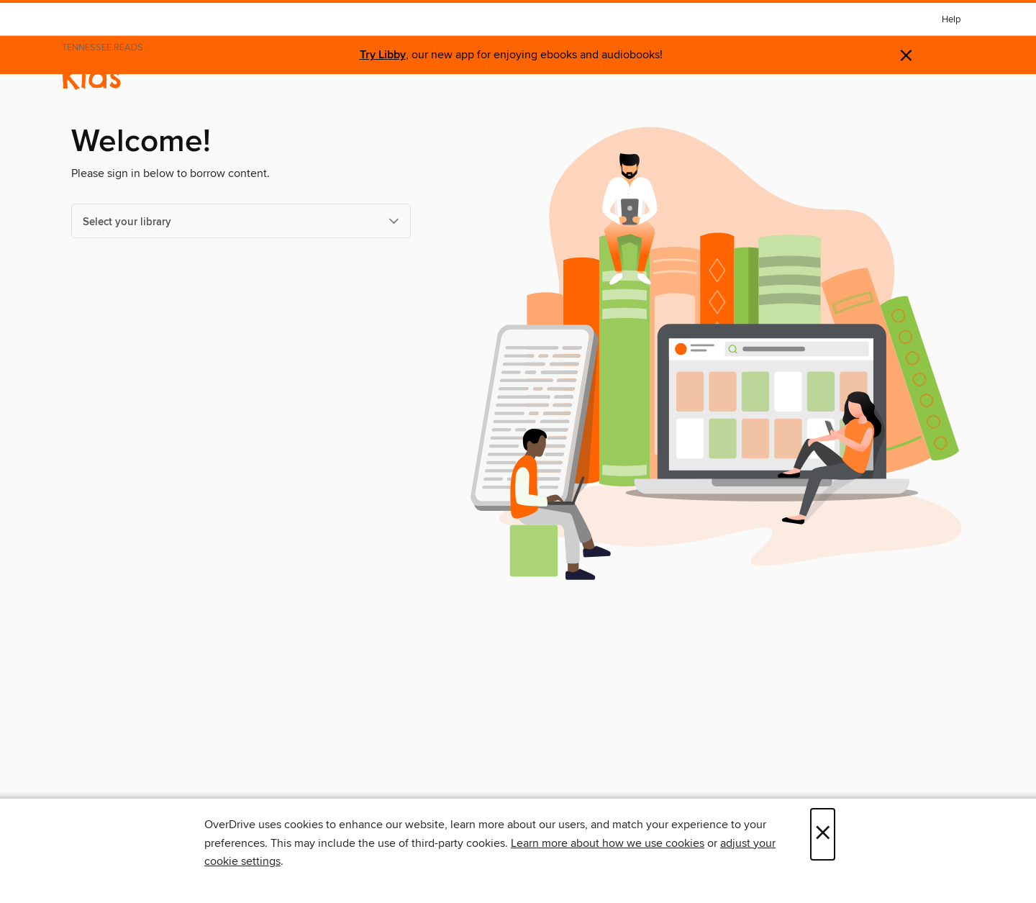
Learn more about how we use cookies (607, 843)
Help (951, 19)
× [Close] (823, 834)
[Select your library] (241, 221)
